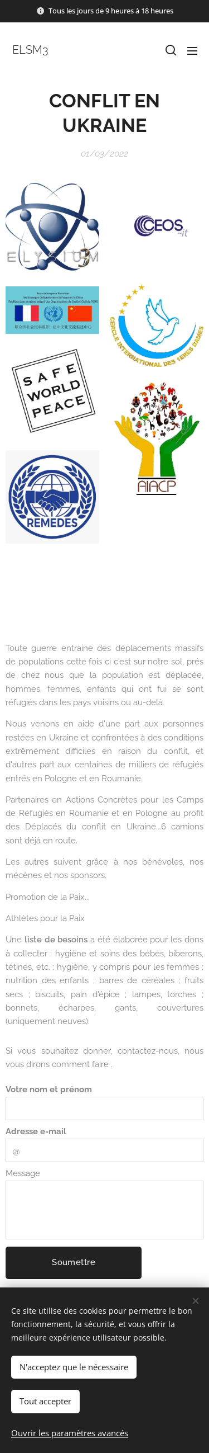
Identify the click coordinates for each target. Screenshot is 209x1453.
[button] (170, 50)
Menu (192, 50)
